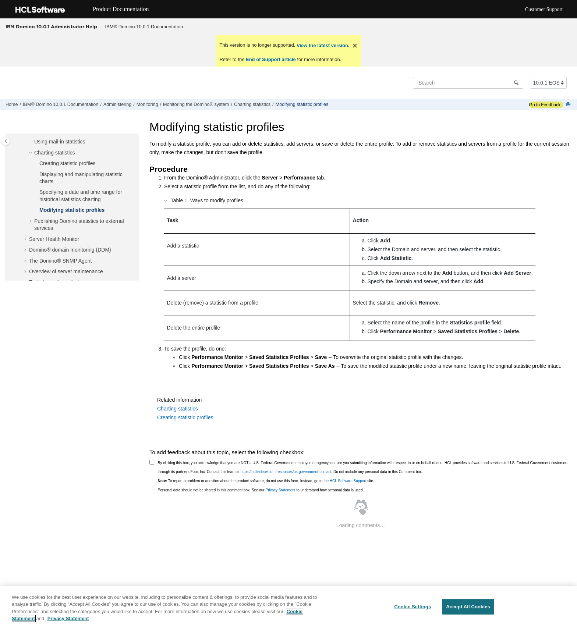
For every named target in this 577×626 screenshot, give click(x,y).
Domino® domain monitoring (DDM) (70, 250)
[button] (31, 142)
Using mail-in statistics (59, 142)
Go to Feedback (544, 104)
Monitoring (147, 104)
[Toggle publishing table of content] (6, 141)
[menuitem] (144, 27)
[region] (288, 606)
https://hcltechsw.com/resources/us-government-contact (286, 472)
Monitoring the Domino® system (196, 104)
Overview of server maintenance (66, 271)
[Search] (516, 83)
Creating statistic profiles (67, 163)
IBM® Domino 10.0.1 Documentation (144, 26)
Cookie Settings (412, 606)
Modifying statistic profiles (302, 104)
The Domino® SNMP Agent (60, 261)
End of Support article (270, 59)
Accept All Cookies (468, 606)
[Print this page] (568, 104)
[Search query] (468, 83)
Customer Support (544, 9)
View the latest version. (322, 45)
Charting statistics (252, 104)
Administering (117, 104)
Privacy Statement (280, 490)
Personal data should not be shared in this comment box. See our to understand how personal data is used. (261, 490)
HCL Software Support (348, 481)
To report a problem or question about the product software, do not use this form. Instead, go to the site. (266, 481)
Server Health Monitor (54, 239)
